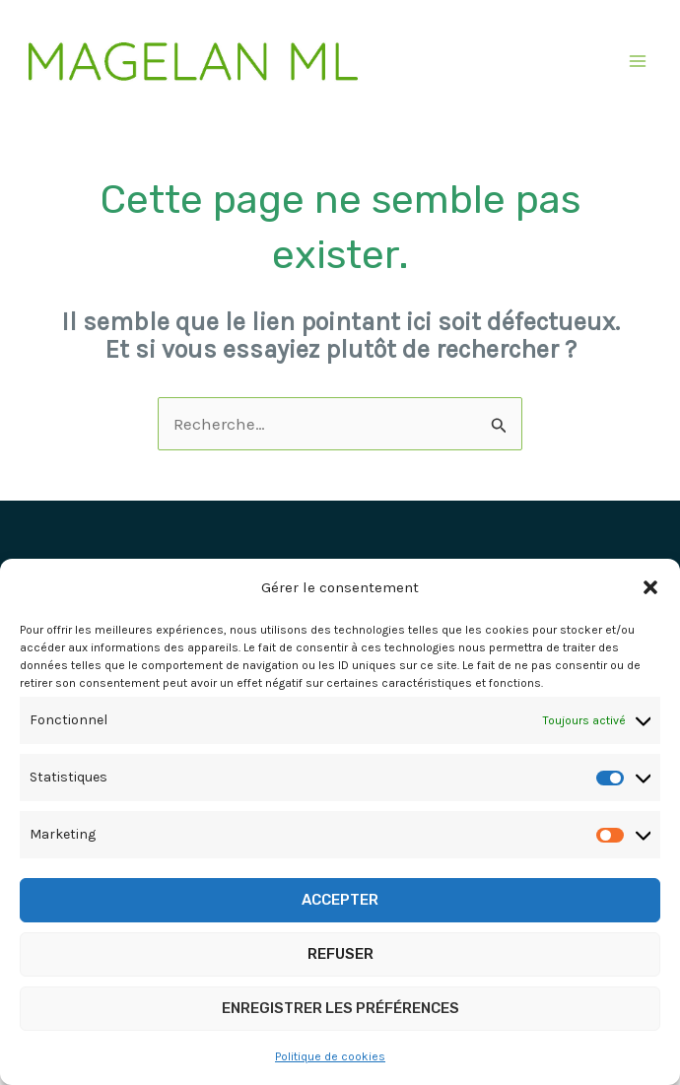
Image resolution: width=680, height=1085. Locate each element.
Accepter (340, 900)
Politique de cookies (330, 1056)
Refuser (340, 954)
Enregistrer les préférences (340, 1008)
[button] (650, 587)
